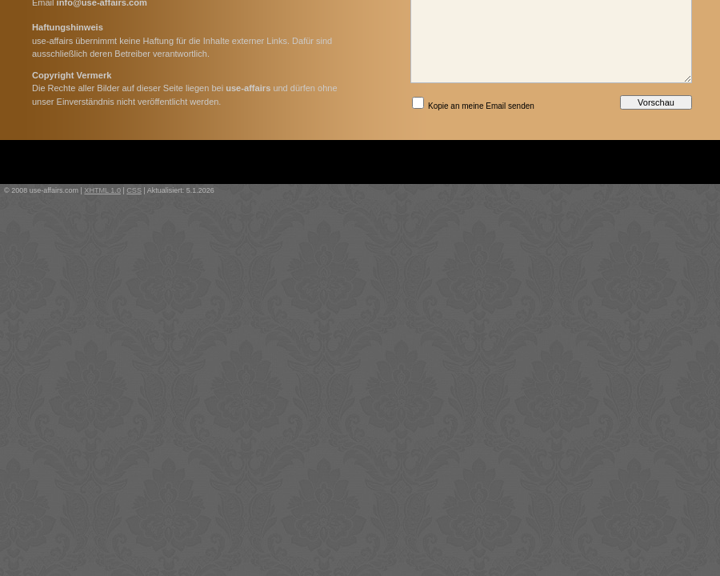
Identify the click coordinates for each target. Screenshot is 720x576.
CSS (134, 190)
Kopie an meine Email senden (473, 103)
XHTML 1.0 (102, 190)
